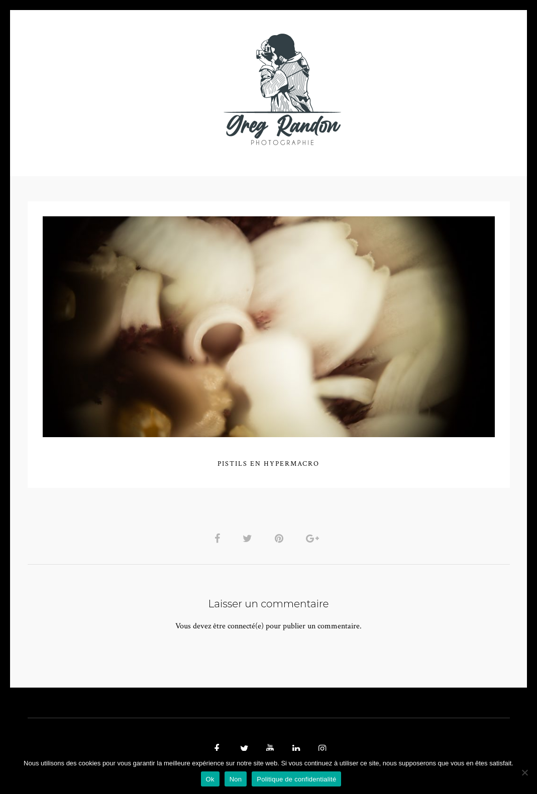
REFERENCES (442, 89)
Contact (384, 89)
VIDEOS (141, 89)
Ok (210, 779)
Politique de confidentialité (296, 779)
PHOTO (91, 89)
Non (236, 779)
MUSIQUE (188, 89)
